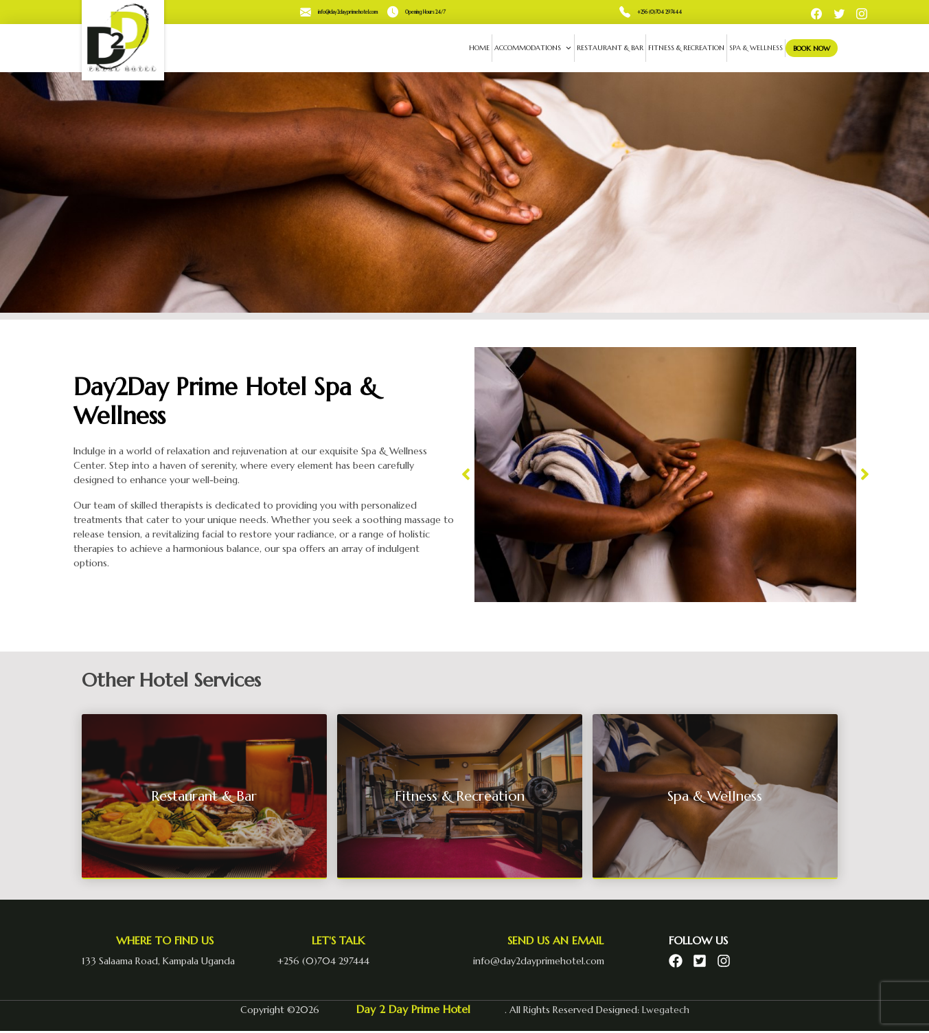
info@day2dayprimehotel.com (348, 12)
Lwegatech (665, 1009)
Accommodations (526, 48)
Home (472, 47)
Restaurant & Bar (603, 47)
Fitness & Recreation (679, 47)
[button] (466, 474)
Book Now (808, 47)
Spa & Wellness (749, 47)
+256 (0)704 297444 (659, 12)
